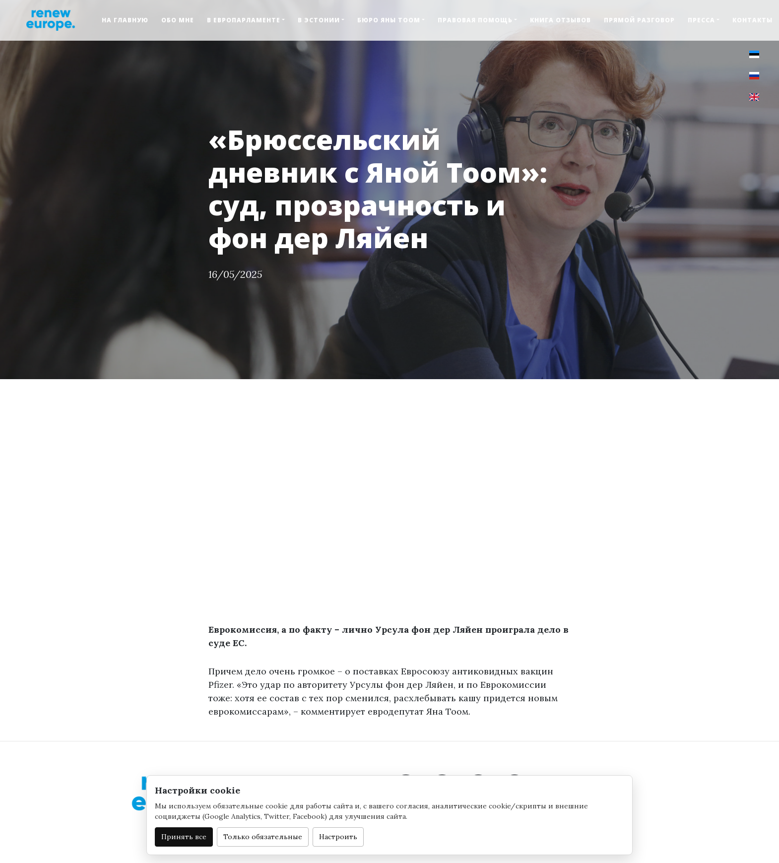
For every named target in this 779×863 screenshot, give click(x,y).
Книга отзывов (560, 20)
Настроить (338, 836)
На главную (125, 20)
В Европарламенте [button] (243, 20)
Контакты (752, 20)
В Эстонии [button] (319, 20)
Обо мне (177, 20)
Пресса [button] (701, 20)
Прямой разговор (639, 20)
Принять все (183, 836)
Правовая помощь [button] (475, 20)
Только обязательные (262, 836)
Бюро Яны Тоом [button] (388, 20)
